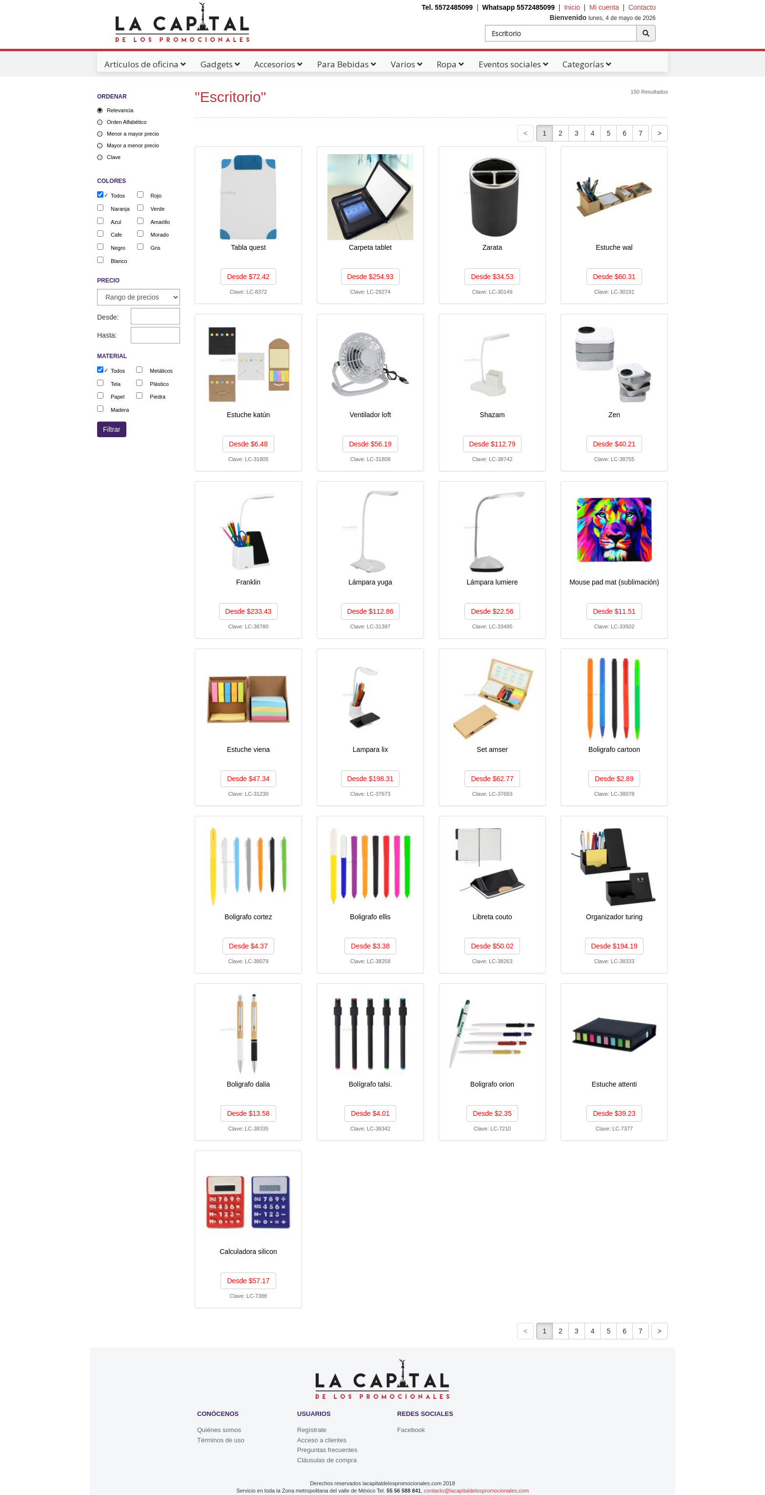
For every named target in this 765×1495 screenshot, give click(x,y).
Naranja (120, 209)
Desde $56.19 (370, 444)
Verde (158, 209)
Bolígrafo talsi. (370, 1084)
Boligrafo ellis (370, 917)
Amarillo (160, 222)
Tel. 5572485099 (447, 7)
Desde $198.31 (370, 779)
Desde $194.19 (614, 946)
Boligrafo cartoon (614, 749)
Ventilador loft (370, 415)
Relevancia (120, 110)
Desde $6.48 (248, 444)
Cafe (116, 235)
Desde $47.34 (248, 779)
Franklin (248, 582)
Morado (160, 235)
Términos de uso (220, 1440)
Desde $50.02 (492, 946)
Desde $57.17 (248, 1281)
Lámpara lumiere (492, 582)
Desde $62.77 (492, 779)
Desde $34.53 (492, 277)
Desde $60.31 (614, 277)
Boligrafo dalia (248, 1084)
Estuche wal (614, 247)
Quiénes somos (219, 1430)
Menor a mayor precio (133, 134)
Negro (118, 248)
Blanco (119, 261)
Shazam (492, 415)
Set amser (492, 749)
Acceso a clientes (321, 1440)
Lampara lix (370, 749)
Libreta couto (492, 917)
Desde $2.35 (492, 1113)
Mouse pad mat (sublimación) (614, 582)
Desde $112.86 (370, 611)
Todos (118, 196)
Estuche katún (248, 415)
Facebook (411, 1430)
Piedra (157, 397)
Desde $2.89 (614, 779)
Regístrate (311, 1430)
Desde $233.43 (248, 611)
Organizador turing (614, 917)
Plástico (159, 384)
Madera (120, 410)
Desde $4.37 (248, 946)
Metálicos (161, 371)
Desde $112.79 (492, 444)
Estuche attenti (614, 1084)
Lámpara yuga (370, 582)
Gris (156, 248)
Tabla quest (248, 247)
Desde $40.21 (614, 444)
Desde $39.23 (614, 1113)
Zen (614, 415)
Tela (116, 384)
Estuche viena (248, 749)
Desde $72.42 (248, 277)
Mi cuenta (604, 7)
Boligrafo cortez (248, 917)
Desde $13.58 (248, 1113)
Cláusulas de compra (327, 1460)
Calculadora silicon (248, 1251)
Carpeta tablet (370, 247)
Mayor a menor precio (133, 145)
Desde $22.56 (492, 611)
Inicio (572, 7)
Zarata (492, 247)
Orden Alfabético (126, 122)
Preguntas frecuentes (327, 1450)
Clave (114, 157)
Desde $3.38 (370, 946)
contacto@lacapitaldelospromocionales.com (476, 1491)
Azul (116, 222)
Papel (117, 397)
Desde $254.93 (370, 277)
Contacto (642, 7)
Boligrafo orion (492, 1084)
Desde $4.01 (370, 1113)
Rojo (156, 196)
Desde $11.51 (614, 611)
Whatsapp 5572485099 (518, 7)
